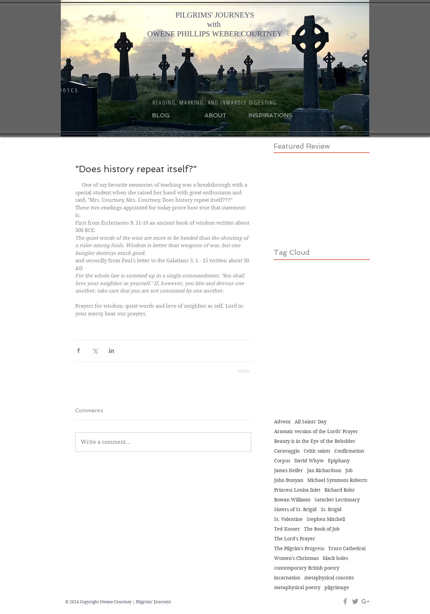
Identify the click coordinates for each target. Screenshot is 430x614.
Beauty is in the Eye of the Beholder (314, 441)
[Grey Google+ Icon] (365, 601)
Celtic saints (317, 451)
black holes (335, 558)
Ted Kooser (287, 529)
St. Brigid (331, 509)
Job (349, 470)
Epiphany (339, 461)
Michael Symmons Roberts (337, 480)
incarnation (287, 578)
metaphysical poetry (297, 587)
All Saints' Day (311, 422)
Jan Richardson (324, 470)
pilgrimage (337, 587)
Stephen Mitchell (326, 519)
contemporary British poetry (306, 568)
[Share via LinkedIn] (111, 350)
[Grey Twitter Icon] (355, 601)
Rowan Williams (292, 500)
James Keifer (288, 470)
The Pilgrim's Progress (299, 548)
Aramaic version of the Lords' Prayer (316, 431)
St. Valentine (288, 519)
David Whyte (309, 461)
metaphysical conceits (329, 578)
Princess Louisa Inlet (297, 490)
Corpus (282, 461)
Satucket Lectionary (337, 500)
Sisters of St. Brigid (295, 509)
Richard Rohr (340, 490)
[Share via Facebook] (78, 350)
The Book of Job (322, 529)
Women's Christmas (296, 558)
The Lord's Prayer (294, 539)
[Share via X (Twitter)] (95, 350)
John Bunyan (288, 480)
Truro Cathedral (347, 548)
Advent (282, 422)
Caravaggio (287, 451)
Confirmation (349, 451)
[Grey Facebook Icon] (345, 601)
